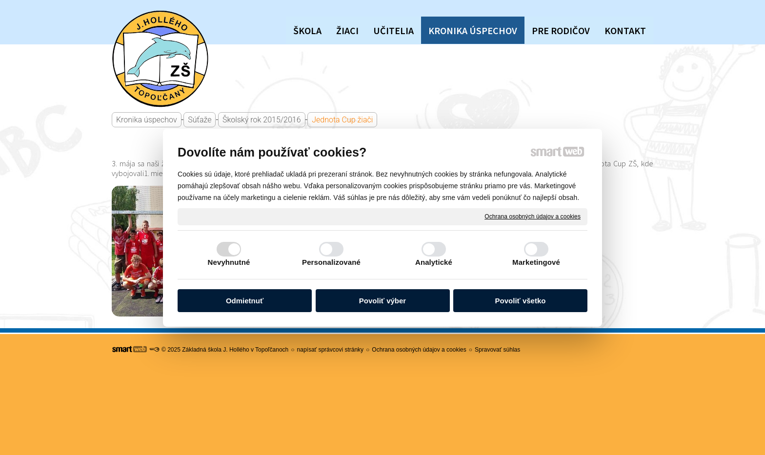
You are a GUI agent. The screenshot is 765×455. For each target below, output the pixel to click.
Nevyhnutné (229, 262)
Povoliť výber (382, 301)
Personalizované (331, 262)
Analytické (433, 262)
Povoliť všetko (520, 301)
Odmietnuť (244, 301)
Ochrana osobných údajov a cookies (532, 216)
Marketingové (536, 262)
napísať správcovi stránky (330, 349)
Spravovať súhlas (497, 349)
